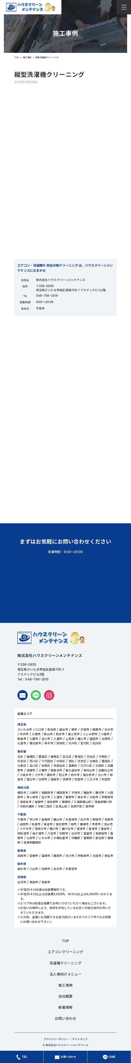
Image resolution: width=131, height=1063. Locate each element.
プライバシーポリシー (56, 1039)
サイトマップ (79, 1039)
